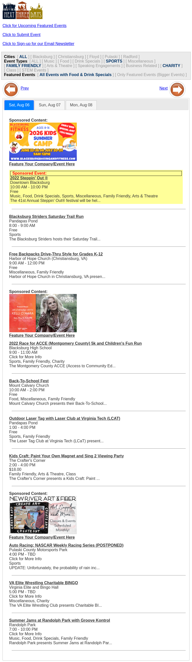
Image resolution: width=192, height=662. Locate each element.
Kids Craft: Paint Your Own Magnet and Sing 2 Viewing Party (66, 456)
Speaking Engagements (99, 66)
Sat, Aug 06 (19, 105)
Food (64, 61)
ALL (23, 57)
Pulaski (111, 57)
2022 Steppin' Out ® (29, 178)
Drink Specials (87, 61)
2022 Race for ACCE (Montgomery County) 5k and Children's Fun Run (75, 343)
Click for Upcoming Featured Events (34, 26)
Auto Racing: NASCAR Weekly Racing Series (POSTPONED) (66, 545)
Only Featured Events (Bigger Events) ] (152, 75)
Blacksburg (42, 57)
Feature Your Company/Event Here (42, 164)
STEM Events (34, 70)
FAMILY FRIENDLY (23, 66)
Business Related (141, 66)
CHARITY (171, 66)
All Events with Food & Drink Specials (76, 75)
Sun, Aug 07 (49, 105)
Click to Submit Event (21, 35)
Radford (130, 57)
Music (49, 61)
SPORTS (114, 61)
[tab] (19, 105)
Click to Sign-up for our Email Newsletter (38, 44)
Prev (24, 88)
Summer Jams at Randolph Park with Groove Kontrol (59, 620)
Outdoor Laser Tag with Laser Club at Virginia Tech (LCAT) (64, 418)
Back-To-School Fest (29, 381)
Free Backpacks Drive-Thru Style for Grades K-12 (56, 254)
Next (164, 88)
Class (11, 70)
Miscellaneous (140, 61)
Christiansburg (71, 57)
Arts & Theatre (59, 66)
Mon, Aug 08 (81, 105)
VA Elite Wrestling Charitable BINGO (43, 583)
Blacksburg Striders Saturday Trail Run (46, 216)
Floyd (94, 57)
